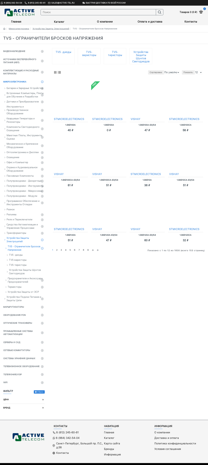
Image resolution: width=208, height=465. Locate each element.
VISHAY (136, 118)
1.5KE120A (70, 235)
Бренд (6, 408)
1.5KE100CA (185, 125)
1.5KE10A (147, 180)
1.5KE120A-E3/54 (108, 235)
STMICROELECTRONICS (69, 118)
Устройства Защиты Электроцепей (50, 28)
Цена (6, 399)
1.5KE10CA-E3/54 (185, 180)
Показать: (189, 72)
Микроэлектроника (19, 28)
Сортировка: (140, 72)
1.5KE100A (70, 125)
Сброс (40, 392)
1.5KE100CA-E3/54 (70, 180)
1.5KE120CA (185, 235)
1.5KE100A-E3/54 (147, 125)
